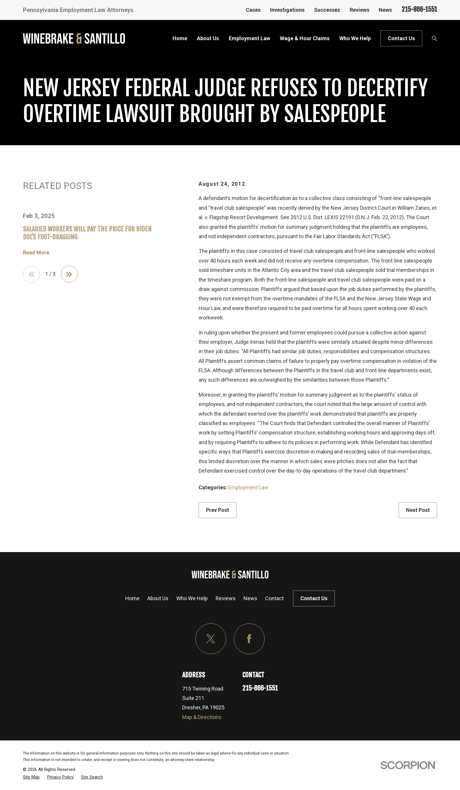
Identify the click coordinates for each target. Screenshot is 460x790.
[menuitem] (31, 777)
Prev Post (217, 510)
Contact (274, 598)
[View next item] (69, 274)
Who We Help (192, 598)
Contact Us (401, 38)
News (385, 10)
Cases (253, 10)
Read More (36, 253)
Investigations (287, 10)
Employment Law (248, 487)
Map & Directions (201, 717)
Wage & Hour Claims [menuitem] (304, 38)
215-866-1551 (419, 9)
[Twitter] (210, 638)
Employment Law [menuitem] (249, 38)
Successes (327, 10)
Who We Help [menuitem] (355, 38)
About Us (157, 598)
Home (132, 598)
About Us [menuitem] (208, 38)
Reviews (359, 10)
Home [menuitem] (179, 38)
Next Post (418, 510)
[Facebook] (249, 638)
